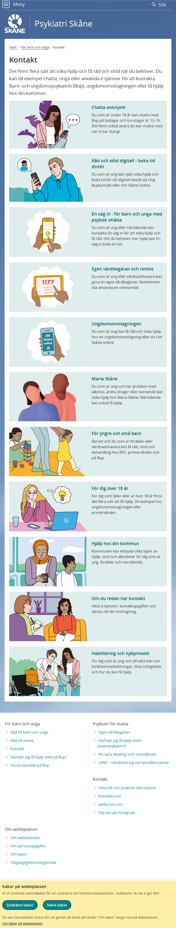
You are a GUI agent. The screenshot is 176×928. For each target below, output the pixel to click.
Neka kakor (57, 905)
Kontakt (17, 748)
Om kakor (19, 854)
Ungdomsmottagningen (116, 324)
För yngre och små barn (116, 433)
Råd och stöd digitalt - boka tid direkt (123, 163)
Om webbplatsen (25, 837)
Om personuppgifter (28, 845)
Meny (13, 4)
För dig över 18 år (110, 488)
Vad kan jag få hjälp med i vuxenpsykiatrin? (119, 743)
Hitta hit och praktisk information (127, 787)
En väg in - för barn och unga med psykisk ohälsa (127, 217)
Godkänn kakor (19, 905)
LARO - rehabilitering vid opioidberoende (134, 762)
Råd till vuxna (22, 740)
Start (13, 47)
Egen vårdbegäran (114, 732)
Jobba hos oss (111, 804)
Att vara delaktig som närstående (127, 754)
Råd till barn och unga (29, 732)
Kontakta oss (110, 796)
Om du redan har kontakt (118, 598)
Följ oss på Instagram (117, 812)
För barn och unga (35, 47)
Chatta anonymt (108, 107)
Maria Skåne (105, 379)
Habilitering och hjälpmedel (120, 653)
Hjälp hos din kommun (115, 543)
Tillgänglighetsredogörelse (33, 862)
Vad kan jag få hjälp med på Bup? (39, 757)
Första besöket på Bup (30, 765)
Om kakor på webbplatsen (22, 923)
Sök (159, 4)
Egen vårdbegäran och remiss (123, 269)
